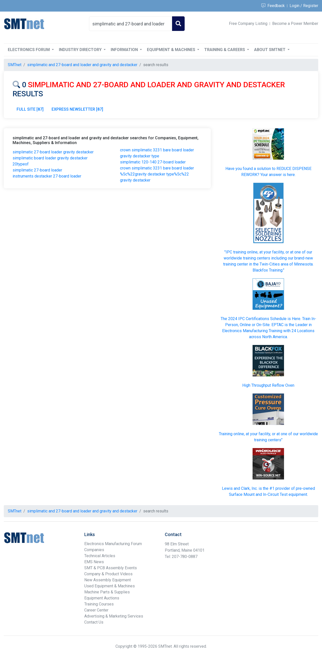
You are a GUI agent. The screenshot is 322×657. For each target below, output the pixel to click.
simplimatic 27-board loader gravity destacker (53, 152)
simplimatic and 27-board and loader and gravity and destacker (82, 64)
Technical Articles (99, 555)
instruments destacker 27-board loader (47, 176)
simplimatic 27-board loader (37, 170)
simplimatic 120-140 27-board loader (153, 162)
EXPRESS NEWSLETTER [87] (77, 109)
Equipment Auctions (101, 598)
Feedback (273, 5)
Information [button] (125, 49)
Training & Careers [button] (225, 49)
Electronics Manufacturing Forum (113, 543)
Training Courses (99, 604)
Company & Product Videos (108, 574)
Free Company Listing (248, 23)
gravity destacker (135, 180)
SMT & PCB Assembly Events (110, 567)
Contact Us (93, 622)
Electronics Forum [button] (29, 49)
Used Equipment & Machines (109, 586)
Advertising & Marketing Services (113, 616)
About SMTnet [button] (270, 49)
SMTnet (14, 64)
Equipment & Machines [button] (171, 49)
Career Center (96, 610)
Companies (94, 549)
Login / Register (304, 5)
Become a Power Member (295, 23)
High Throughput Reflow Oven (268, 385)
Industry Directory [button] (81, 49)
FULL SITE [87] (30, 109)
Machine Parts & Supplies (107, 592)
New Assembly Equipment (107, 580)
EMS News (94, 561)
